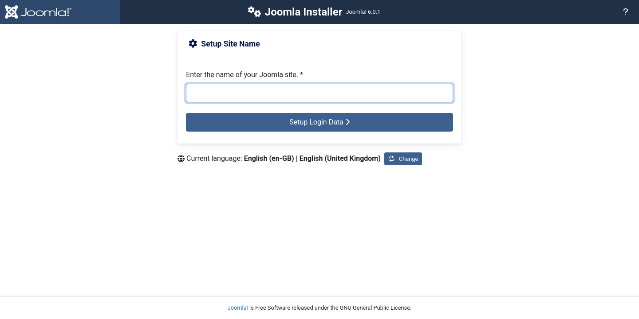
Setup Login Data (319, 122)
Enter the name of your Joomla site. (244, 74)
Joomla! (238, 307)
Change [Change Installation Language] (403, 159)
